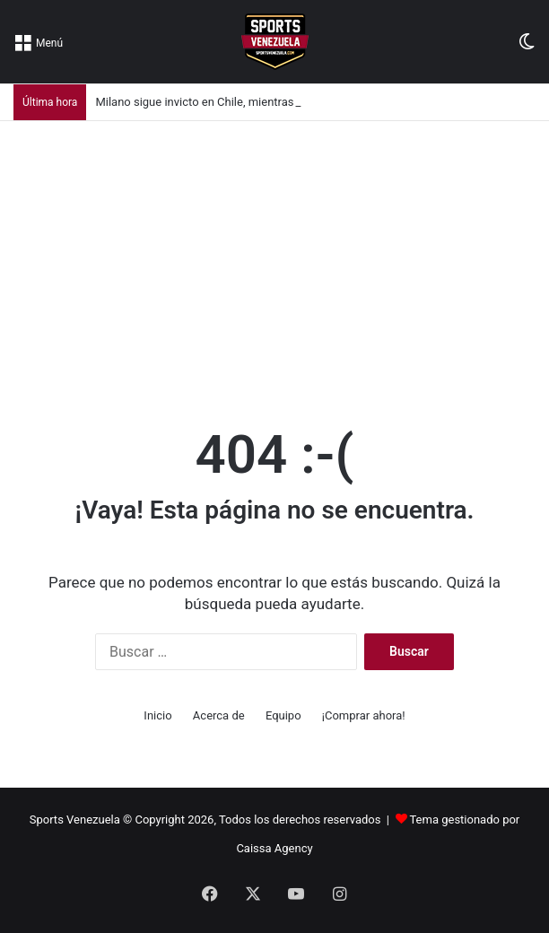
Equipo (283, 715)
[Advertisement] (274, 255)
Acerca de (219, 715)
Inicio (157, 715)
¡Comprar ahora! (363, 715)
